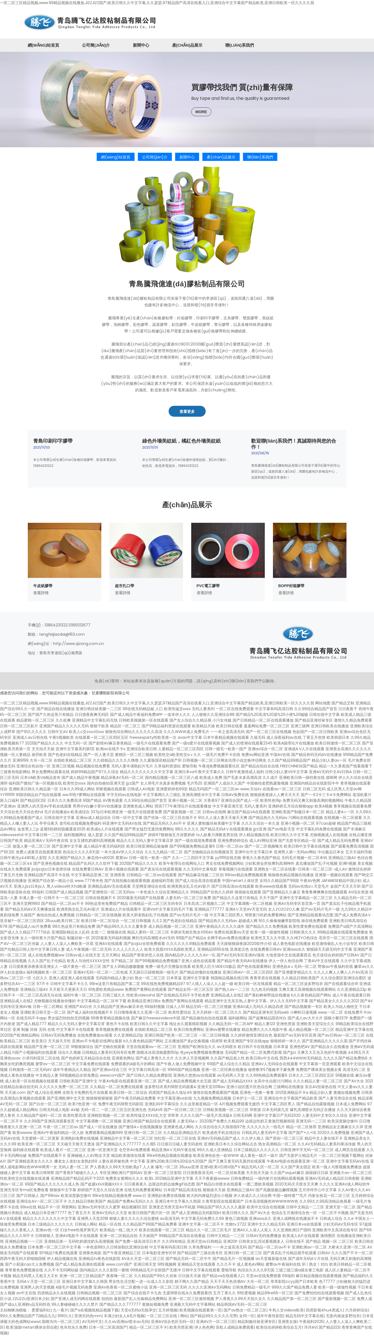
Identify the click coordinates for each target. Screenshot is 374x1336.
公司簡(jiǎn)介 (96, 45)
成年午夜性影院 (270, 1316)
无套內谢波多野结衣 (343, 1316)
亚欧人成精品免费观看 (235, 1327)
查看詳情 (40, 593)
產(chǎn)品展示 (187, 45)
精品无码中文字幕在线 (304, 1316)
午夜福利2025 (311, 1321)
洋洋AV (310, 1327)
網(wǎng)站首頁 (43, 45)
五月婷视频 (167, 1310)
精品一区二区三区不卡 (148, 1327)
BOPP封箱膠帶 (291, 586)
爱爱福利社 (41, 1310)
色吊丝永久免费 (73, 1327)
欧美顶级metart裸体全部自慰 (32, 1327)
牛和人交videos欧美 (286, 1310)
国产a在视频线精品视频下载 (94, 1310)
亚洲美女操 (287, 1321)
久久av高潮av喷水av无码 (126, 1321)
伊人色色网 (204, 1327)
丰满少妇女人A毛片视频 (124, 1316)
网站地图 (322, 703)
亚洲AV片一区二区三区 (215, 1321)
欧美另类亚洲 (180, 1327)
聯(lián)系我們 (239, 45)
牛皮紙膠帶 (42, 586)
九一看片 (60, 1310)
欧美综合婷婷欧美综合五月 (279, 1327)
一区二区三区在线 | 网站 (167, 1316)
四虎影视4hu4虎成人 (324, 1310)
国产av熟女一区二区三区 (245, 1310)
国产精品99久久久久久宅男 (213, 1316)
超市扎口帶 (124, 586)
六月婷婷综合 (356, 1310)
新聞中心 (141, 45)
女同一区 (246, 1316)
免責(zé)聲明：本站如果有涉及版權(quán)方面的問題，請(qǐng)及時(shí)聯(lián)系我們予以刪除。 (186, 681)
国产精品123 (329, 1327)
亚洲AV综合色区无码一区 (172, 1321)
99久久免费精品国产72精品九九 (27, 1316)
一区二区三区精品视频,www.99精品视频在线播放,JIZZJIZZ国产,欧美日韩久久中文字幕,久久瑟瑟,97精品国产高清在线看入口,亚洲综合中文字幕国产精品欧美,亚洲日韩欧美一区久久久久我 (157, 2)
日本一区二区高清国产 (108, 1327)
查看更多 (187, 411)
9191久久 (64, 1316)
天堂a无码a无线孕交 (138, 1310)
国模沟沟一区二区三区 (61, 1321)
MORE (201, 112)
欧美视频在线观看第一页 (200, 1310)
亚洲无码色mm (88, 1316)
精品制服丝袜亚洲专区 (257, 1321)
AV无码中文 (92, 1321)
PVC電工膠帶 (208, 586)
